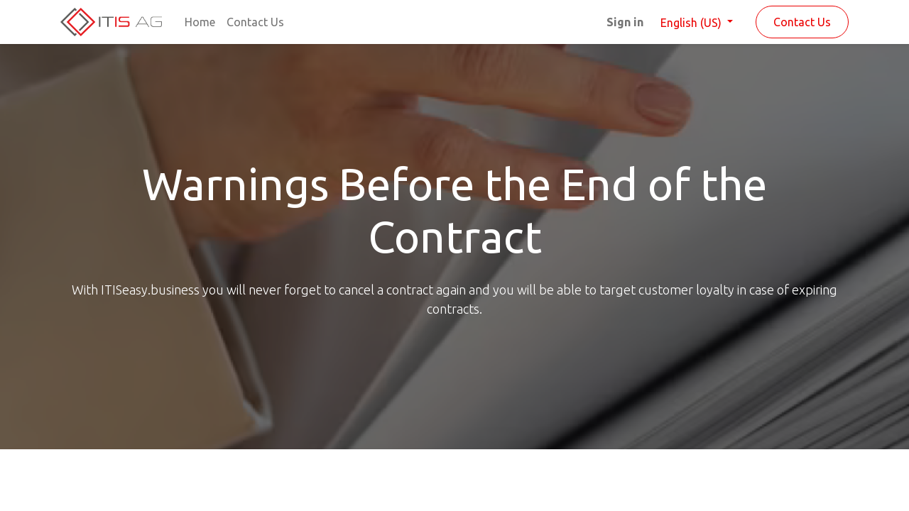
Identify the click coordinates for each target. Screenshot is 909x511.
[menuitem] (200, 22)
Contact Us (802, 22)
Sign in (624, 22)
